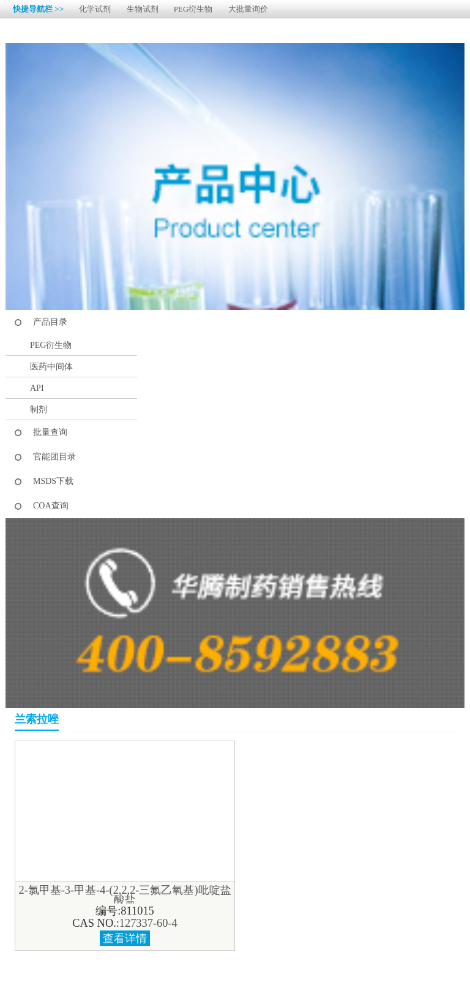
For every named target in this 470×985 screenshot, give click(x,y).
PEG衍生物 (193, 8)
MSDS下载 (53, 481)
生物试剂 (143, 8)
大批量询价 (248, 8)
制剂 (38, 409)
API (37, 388)
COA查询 (51, 505)
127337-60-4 (148, 923)
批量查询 (50, 432)
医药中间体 (51, 366)
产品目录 (50, 321)
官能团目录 (54, 456)
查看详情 (125, 938)
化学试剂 (95, 8)
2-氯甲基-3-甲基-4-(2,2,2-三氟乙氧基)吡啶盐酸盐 (124, 895)
